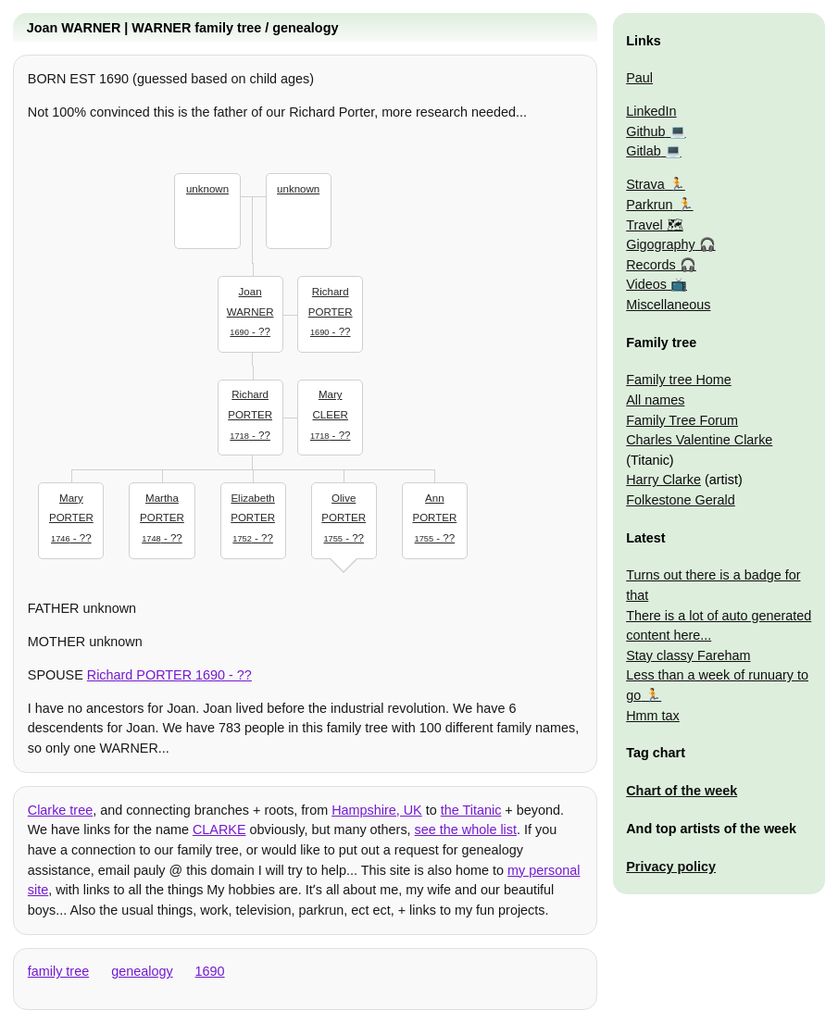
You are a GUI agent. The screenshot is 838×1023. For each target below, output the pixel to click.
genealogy (141, 971)
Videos (646, 284)
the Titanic (471, 810)
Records (651, 264)
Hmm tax (653, 715)
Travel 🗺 (654, 225)
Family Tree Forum (682, 420)
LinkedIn (651, 111)
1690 (210, 971)
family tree (58, 971)
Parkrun (649, 204)
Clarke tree (60, 810)
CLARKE (219, 829)
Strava (645, 184)
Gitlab (643, 150)
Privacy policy (671, 866)
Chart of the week (681, 790)
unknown (207, 188)
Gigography (660, 244)
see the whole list (466, 829)
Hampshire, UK (376, 810)
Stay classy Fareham (688, 655)
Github (645, 131)
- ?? (250, 309)
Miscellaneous (668, 304)
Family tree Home (679, 379)
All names (655, 400)
